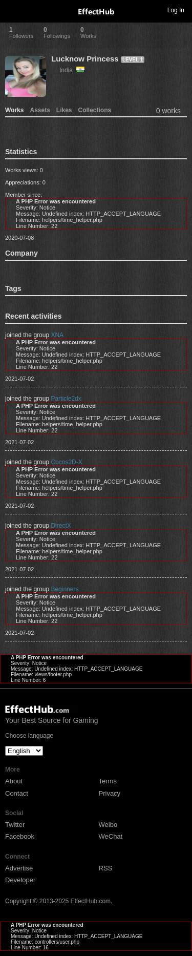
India (71, 70)
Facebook (19, 836)
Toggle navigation (12, 9)
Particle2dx (66, 398)
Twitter (15, 824)
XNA (57, 335)
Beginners (64, 589)
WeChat (111, 836)
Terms (108, 781)
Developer (20, 880)
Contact (16, 793)
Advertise (19, 868)
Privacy (110, 793)
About (14, 781)
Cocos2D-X (66, 462)
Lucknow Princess (85, 58)
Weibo (108, 824)
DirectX (61, 525)
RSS (106, 868)
